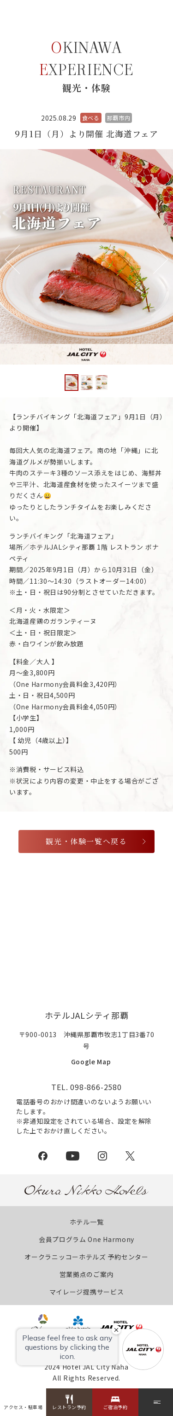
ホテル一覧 (87, 1221)
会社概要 (54, 896)
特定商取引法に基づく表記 (54, 912)
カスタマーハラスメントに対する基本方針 (80, 927)
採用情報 (86, 959)
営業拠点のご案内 (87, 1274)
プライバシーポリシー (51, 943)
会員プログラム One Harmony (86, 1239)
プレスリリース (98, 896)
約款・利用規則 (121, 912)
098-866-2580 (96, 1086)
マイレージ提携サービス (86, 1291)
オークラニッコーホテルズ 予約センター (86, 1256)
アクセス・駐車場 (23, 1407)
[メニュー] (155, 1402)
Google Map (91, 1061)
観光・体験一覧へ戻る (86, 841)
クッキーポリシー (115, 943)
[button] (153, 259)
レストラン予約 (69, 1407)
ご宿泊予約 (115, 1407)
